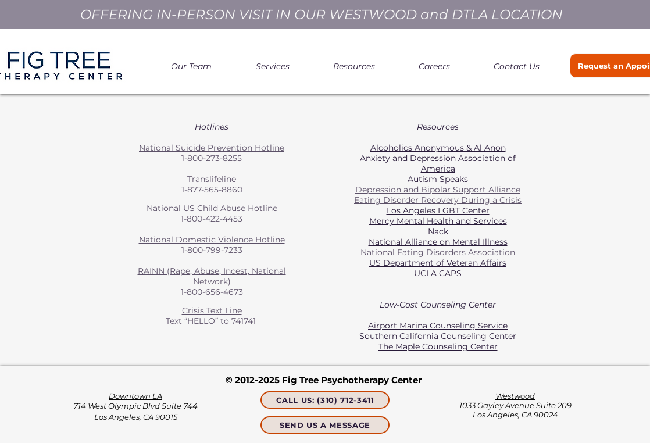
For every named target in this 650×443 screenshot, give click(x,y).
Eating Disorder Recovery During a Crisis (438, 200)
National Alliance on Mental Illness (438, 242)
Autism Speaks (438, 179)
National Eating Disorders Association (437, 252)
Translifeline (211, 179)
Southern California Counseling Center (437, 336)
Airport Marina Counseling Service (438, 325)
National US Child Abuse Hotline (212, 208)
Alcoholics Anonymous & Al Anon (438, 147)
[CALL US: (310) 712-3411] (325, 400)
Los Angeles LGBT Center (438, 210)
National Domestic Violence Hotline (212, 239)
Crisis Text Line (212, 310)
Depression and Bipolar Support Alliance (437, 189)
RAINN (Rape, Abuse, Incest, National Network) (212, 276)
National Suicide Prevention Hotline (211, 147)
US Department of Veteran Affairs (437, 263)
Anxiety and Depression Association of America (438, 163)
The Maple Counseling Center (438, 346)
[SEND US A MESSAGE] (325, 425)
